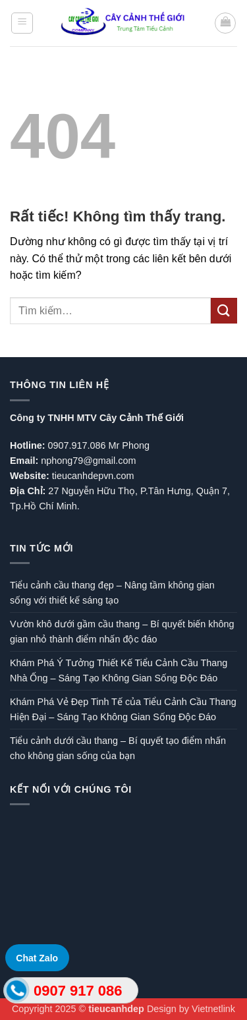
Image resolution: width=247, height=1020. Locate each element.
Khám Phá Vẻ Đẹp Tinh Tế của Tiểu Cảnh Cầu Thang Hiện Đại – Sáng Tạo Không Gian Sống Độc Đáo (123, 709)
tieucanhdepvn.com (93, 475)
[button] (22, 23)
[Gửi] (224, 311)
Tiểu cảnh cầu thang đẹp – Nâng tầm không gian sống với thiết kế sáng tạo (112, 593)
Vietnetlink (213, 1009)
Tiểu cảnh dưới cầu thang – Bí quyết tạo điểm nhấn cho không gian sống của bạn (118, 748)
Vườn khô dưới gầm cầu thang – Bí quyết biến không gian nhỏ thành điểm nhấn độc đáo (122, 631)
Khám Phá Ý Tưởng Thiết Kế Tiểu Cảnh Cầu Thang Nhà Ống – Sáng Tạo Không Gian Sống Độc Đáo (118, 670)
